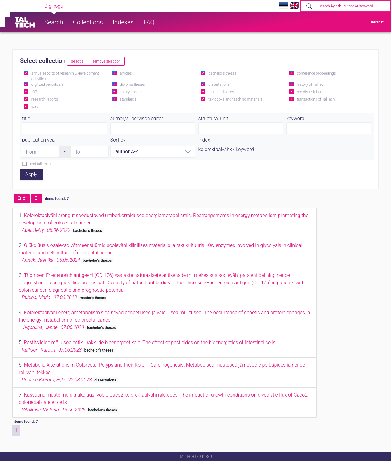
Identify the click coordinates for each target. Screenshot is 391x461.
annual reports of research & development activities (65, 76)
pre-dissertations (310, 92)
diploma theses (132, 84)
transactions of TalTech (316, 99)
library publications (135, 92)
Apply (31, 174)
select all (78, 61)
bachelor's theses (222, 73)
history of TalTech (311, 84)
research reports (44, 99)
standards (128, 99)
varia (35, 107)
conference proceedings (316, 73)
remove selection (106, 61)
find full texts (40, 164)
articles (126, 73)
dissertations (218, 84)
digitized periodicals (47, 84)
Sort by (118, 140)
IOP (34, 92)
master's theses (221, 92)
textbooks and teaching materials (235, 99)
